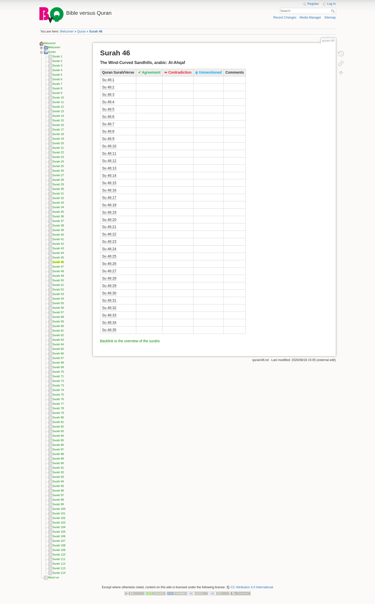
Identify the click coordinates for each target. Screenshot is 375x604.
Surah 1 (58, 56)
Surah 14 (58, 115)
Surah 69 (58, 367)
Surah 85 (58, 440)
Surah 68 (58, 362)
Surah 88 (58, 453)
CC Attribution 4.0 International (252, 587)
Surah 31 (58, 193)
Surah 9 (58, 92)
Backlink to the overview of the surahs (130, 341)
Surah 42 (58, 243)
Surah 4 (58, 70)
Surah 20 (58, 143)
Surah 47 (58, 266)
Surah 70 (58, 371)
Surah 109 (59, 549)
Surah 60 (58, 326)
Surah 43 (58, 248)
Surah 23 (58, 156)
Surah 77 (58, 403)
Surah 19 (58, 138)
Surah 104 (59, 527)
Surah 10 (58, 97)
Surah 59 (58, 321)
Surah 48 (58, 271)
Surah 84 (58, 435)
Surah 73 (58, 385)
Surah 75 (58, 394)
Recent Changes (284, 17)
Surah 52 (58, 289)
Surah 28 (58, 179)
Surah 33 (58, 202)
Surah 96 (58, 490)
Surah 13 (58, 111)
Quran (81, 31)
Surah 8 (58, 88)
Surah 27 (58, 175)
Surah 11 (58, 102)
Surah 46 (95, 31)
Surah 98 (58, 499)
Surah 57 (58, 312)
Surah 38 (58, 225)
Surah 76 (58, 399)
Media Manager (310, 17)
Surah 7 (58, 83)
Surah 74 (58, 389)
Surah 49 (58, 275)
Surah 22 (58, 152)
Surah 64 (58, 344)
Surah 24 (58, 161)
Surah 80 (58, 417)
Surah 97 (58, 495)
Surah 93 (58, 476)
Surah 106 (59, 536)
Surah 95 (58, 485)
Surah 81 (58, 421)
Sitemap (330, 17)
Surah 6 (58, 79)
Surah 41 (58, 239)
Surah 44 (58, 252)
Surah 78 (58, 408)
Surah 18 (58, 134)
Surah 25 (58, 166)
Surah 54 (58, 298)
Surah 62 (58, 335)
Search (333, 11)
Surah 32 (58, 198)
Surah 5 (58, 74)
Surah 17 (58, 129)
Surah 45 (58, 257)
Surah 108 (59, 545)
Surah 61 (58, 330)
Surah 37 (58, 220)
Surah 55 (58, 303)
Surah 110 (59, 554)
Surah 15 (58, 120)
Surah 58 (58, 316)
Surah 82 (58, 426)
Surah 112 (59, 563)
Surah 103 (59, 522)
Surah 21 (58, 147)
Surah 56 (58, 307)
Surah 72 (58, 380)
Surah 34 (58, 207)
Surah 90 (58, 463)
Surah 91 (58, 467)
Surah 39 (58, 230)
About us (53, 577)
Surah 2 (58, 60)
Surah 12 (58, 106)
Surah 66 (58, 353)
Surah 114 (59, 572)
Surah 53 (58, 294)
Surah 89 (58, 458)
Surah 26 (58, 170)
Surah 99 (58, 504)
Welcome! (66, 31)
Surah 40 (58, 234)
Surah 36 (58, 216)
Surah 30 (58, 188)
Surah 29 (58, 184)
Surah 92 (58, 472)
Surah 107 (59, 540)
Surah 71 (58, 376)
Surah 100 (59, 508)
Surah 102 (59, 517)
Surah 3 (58, 65)
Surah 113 (59, 568)
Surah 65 (58, 348)
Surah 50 (58, 280)
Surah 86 (58, 444)
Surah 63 (58, 339)
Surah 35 (58, 211)
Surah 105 (59, 531)
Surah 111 (59, 559)
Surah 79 (58, 412)
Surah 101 (59, 513)
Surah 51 (58, 284)
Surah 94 (58, 481)
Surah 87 (58, 449)
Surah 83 (58, 431)
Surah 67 (58, 358)
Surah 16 (58, 124)
